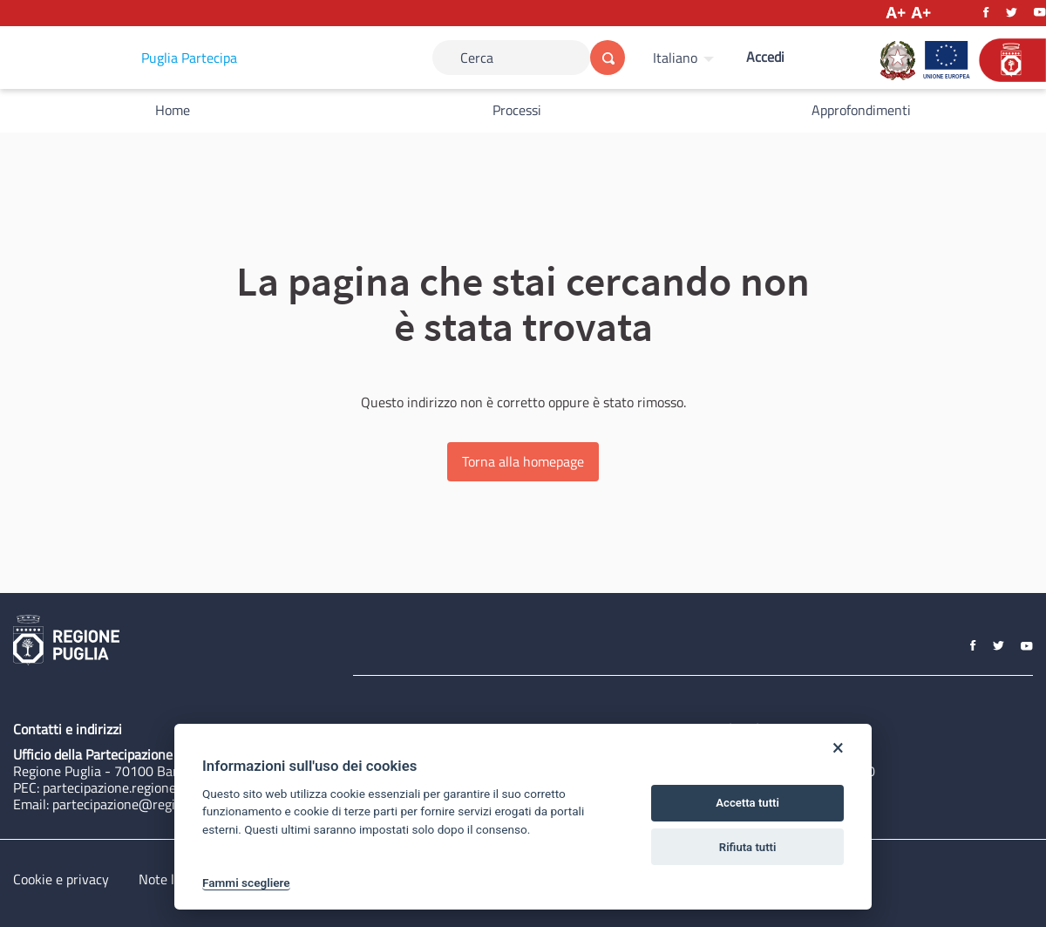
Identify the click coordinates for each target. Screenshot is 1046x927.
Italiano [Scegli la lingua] (675, 57)
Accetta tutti (747, 802)
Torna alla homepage (523, 461)
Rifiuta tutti (748, 847)
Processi (516, 109)
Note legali (170, 879)
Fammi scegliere (246, 883)
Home (172, 109)
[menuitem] (685, 57)
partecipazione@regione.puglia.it (149, 804)
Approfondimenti (861, 109)
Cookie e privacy (61, 879)
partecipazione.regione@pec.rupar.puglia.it (168, 787)
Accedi (765, 56)
